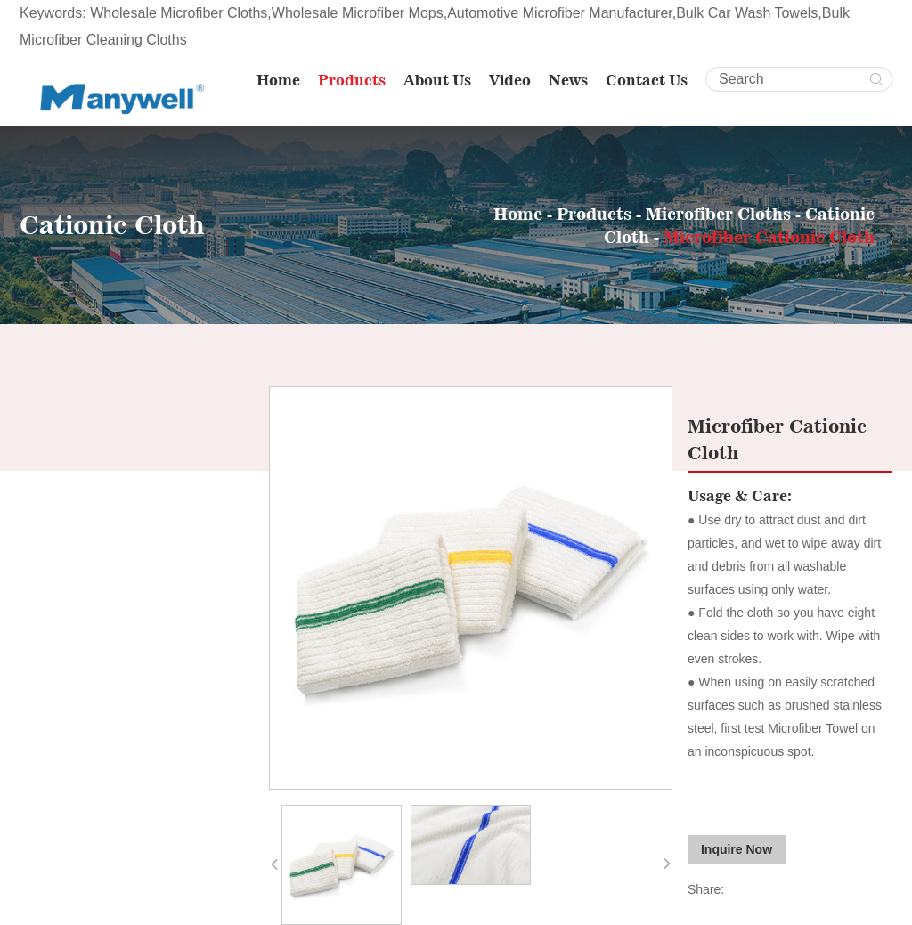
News (568, 80)
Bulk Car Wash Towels (747, 12)
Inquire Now (736, 849)
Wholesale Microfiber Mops (358, 12)
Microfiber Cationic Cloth (769, 237)
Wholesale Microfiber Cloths (178, 12)
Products (352, 80)
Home (278, 80)
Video (510, 80)
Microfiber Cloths (718, 213)
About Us (437, 80)
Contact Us (647, 80)
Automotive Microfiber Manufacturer (559, 12)
